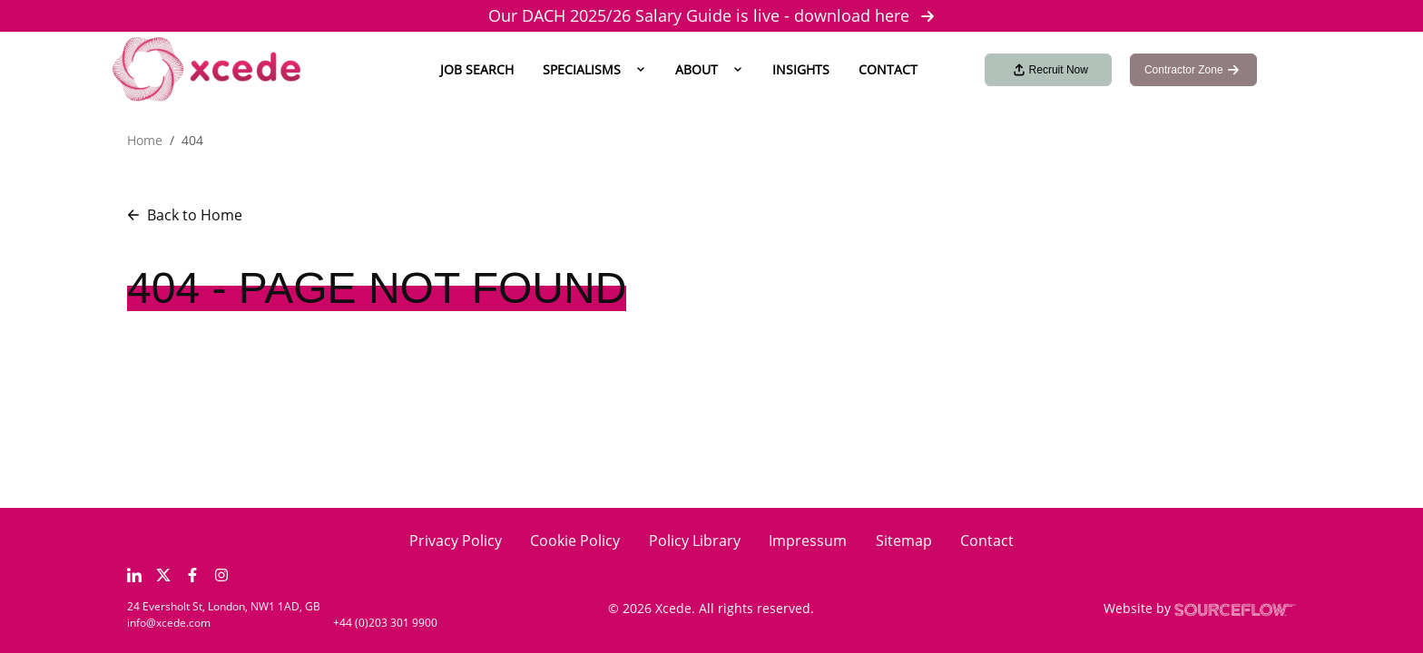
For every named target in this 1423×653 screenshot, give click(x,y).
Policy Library (695, 541)
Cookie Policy (575, 541)
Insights (800, 69)
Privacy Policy (455, 541)
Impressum (808, 541)
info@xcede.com (169, 622)
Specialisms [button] (582, 69)
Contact (888, 69)
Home (144, 140)
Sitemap (904, 541)
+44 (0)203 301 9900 (385, 622)
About (696, 69)
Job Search (477, 69)
